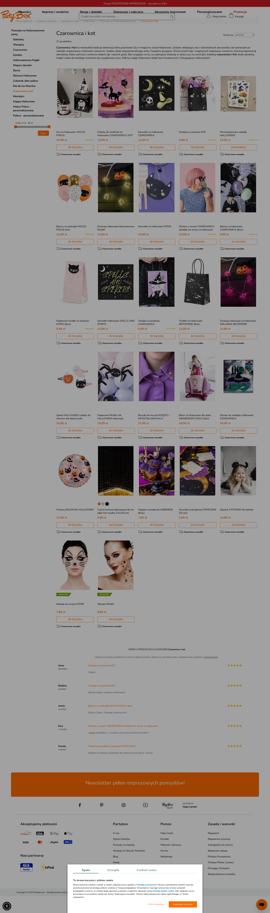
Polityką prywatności (146, 884)
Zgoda (86, 870)
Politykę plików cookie (163, 891)
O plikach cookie (147, 870)
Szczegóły (113, 870)
